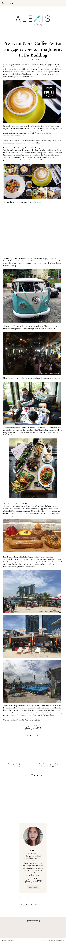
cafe (27, 38)
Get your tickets (22, 715)
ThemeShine (10, 940)
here (32, 76)
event (38, 38)
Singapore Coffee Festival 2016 (13, 67)
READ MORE (33, 887)
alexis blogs (53, 940)
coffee (33, 38)
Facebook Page (36, 202)
